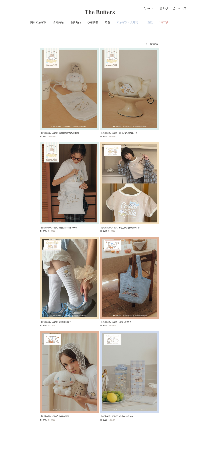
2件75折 (164, 22)
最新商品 (75, 22)
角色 (107, 22)
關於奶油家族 (38, 22)
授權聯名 (93, 22)
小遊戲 (149, 22)
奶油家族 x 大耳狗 (127, 22)
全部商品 (58, 22)
